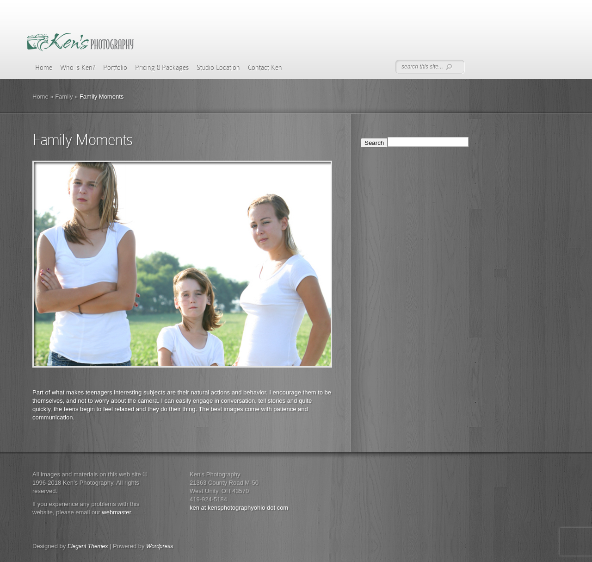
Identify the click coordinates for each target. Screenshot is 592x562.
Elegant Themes (88, 546)
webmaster (116, 512)
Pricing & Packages (162, 67)
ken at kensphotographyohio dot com (239, 507)
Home (43, 67)
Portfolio (115, 67)
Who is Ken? (77, 67)
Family (64, 96)
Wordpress (159, 546)
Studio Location (218, 67)
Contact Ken (265, 67)
